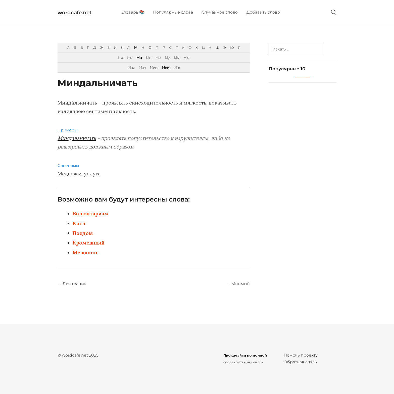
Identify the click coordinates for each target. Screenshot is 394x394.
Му (167, 58)
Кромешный (89, 242)
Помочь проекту (301, 355)
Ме (129, 58)
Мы (176, 58)
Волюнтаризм (90, 213)
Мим (154, 67)
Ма (120, 58)
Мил (142, 67)
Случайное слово (220, 12)
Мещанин (85, 252)
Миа (131, 67)
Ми (139, 58)
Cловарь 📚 (132, 12)
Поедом (83, 233)
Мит (177, 67)
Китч (79, 223)
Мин (165, 67)
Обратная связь (300, 362)
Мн (148, 58)
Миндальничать (77, 138)
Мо (158, 58)
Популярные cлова (173, 12)
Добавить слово (263, 12)
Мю (186, 58)
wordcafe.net (74, 13)
